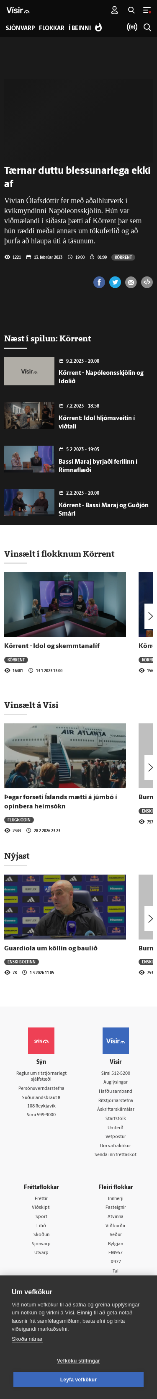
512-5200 (120, 1073)
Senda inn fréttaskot (115, 1155)
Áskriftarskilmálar (115, 1109)
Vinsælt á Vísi (31, 705)
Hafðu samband (115, 1091)
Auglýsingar (115, 1082)
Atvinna (116, 1217)
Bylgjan (115, 1244)
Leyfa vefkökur (78, 1380)
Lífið (41, 1226)
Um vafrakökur (115, 1146)
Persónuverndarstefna (41, 1089)
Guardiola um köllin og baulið (51, 948)
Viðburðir (116, 1226)
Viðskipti (41, 1207)
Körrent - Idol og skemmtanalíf (52, 646)
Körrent (123, 257)
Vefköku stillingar (78, 1361)
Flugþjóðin (19, 819)
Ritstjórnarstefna (115, 1101)
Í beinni (80, 29)
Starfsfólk (116, 1119)
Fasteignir (116, 1207)
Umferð (116, 1128)
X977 (116, 1262)
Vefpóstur (116, 1137)
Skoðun (41, 1235)
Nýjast (16, 855)
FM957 (115, 1253)
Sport (41, 1217)
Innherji (116, 1199)
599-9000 (46, 1115)
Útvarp (41, 1253)
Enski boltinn (22, 961)
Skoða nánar (27, 1339)
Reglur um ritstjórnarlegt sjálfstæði (41, 1076)
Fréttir (41, 1199)
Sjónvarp (41, 1244)
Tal (115, 1271)
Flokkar (51, 29)
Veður (116, 1235)
